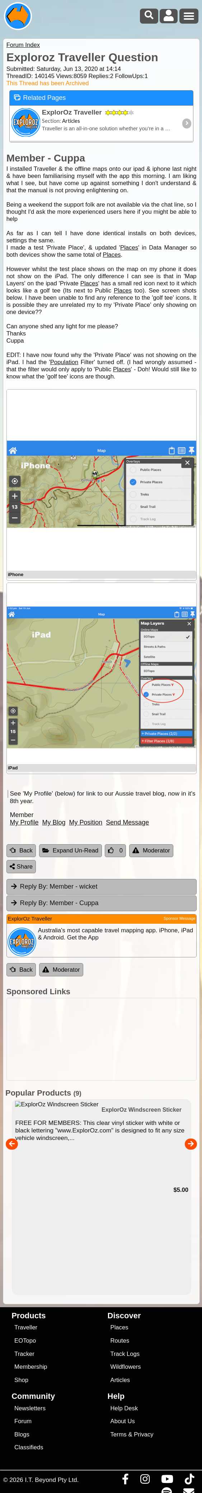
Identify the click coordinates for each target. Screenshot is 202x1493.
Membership (30, 1366)
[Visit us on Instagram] (144, 1480)
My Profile (24, 822)
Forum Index (23, 45)
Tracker (24, 1354)
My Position (85, 822)
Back (21, 850)
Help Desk (124, 1408)
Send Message (127, 822)
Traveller (25, 1327)
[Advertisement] (105, 1039)
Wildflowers (126, 1366)
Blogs (21, 1434)
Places (129, 247)
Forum (23, 1421)
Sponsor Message (180, 918)
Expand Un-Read (70, 850)
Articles (120, 1380)
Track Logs (125, 1354)
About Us (123, 1421)
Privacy (144, 1434)
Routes (120, 1340)
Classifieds (28, 1447)
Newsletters (30, 1408)
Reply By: (34, 886)
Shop (21, 1380)
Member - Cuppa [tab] (54, 903)
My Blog (53, 822)
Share (21, 866)
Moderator (151, 850)
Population (64, 362)
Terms (119, 1434)
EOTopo (25, 1340)
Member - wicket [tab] (54, 886)
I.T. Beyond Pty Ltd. (52, 1479)
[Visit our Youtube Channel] (167, 1480)
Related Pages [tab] (40, 97)
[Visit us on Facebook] (125, 1480)
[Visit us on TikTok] (189, 1480)
